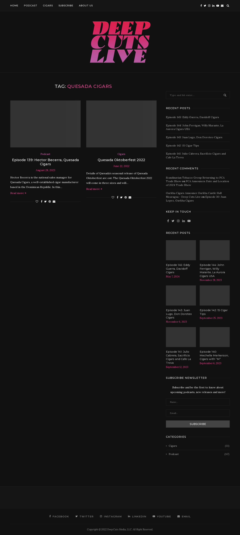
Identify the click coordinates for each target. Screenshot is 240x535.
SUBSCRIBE (65, 5)
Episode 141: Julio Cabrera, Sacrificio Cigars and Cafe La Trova (178, 357)
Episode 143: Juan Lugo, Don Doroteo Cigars (194, 137)
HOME (14, 5)
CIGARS (48, 5)
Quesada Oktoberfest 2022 (121, 160)
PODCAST (30, 5)
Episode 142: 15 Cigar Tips (182, 145)
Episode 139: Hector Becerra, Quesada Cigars (45, 162)
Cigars (121, 154)
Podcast (45, 154)
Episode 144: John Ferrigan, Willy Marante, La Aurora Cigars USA (212, 270)
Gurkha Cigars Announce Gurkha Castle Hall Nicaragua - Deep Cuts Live (194, 194)
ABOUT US (86, 5)
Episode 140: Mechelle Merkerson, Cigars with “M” (214, 355)
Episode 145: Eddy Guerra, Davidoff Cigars (192, 117)
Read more (18, 193)
